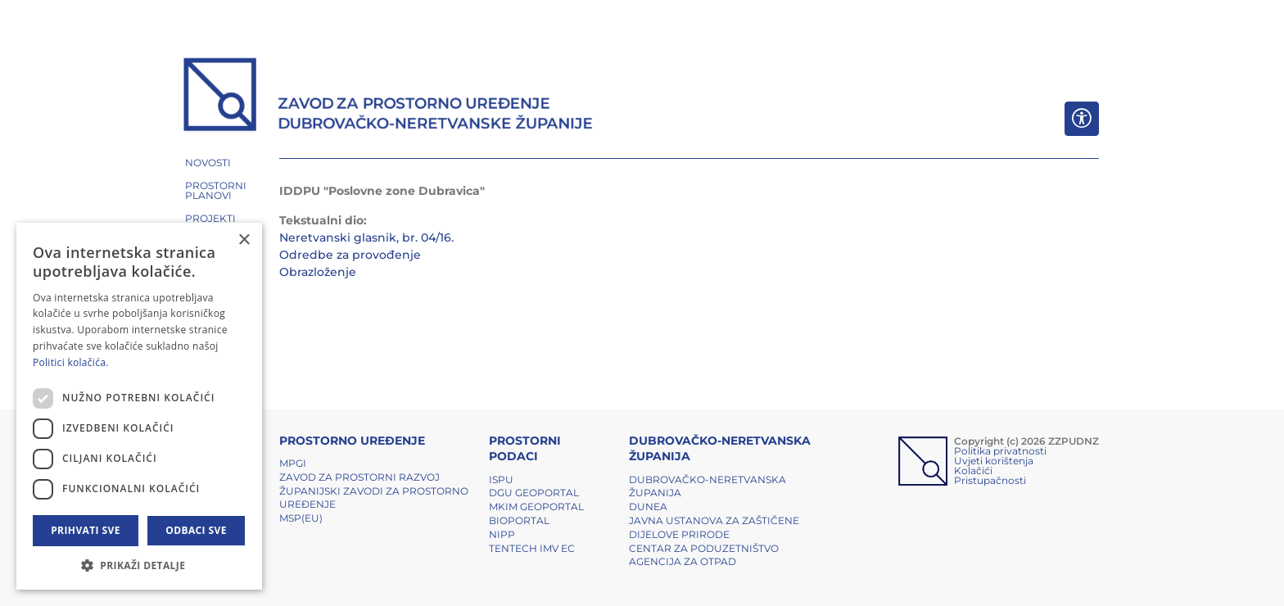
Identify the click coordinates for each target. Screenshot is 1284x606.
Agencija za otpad (682, 561)
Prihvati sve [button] (85, 530)
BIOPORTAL (519, 520)
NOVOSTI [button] (208, 162)
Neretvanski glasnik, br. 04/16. (366, 237)
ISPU (501, 479)
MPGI (292, 463)
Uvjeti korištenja (993, 460)
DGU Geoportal (534, 492)
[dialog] (139, 406)
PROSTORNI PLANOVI (215, 190)
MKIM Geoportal (536, 506)
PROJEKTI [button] (210, 218)
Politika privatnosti (1000, 451)
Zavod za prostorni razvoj (359, 477)
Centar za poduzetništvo (704, 548)
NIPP (502, 534)
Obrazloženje (317, 272)
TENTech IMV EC (532, 548)
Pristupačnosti (990, 480)
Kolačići (973, 470)
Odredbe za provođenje (350, 254)
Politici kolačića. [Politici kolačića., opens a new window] (71, 362)
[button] (139, 565)
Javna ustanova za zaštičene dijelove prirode (714, 527)
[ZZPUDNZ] (388, 96)
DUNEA (648, 506)
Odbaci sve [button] (196, 530)
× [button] (243, 240)
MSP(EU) (301, 518)
